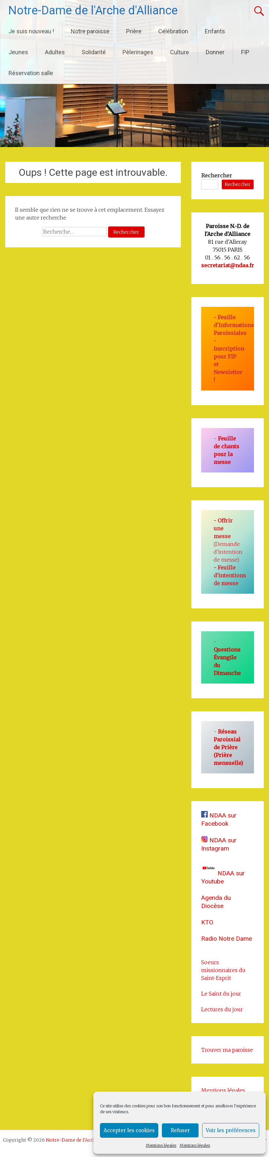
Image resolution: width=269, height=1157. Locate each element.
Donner (215, 52)
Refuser (180, 1130)
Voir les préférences (231, 1130)
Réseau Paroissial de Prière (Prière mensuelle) (228, 747)
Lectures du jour (222, 1009)
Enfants (215, 31)
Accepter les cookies (129, 1130)
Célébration (173, 31)
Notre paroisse (90, 31)
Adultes (55, 52)
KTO (207, 922)
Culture (179, 52)
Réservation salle (31, 73)
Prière (134, 31)
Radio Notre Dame (226, 938)
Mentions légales (161, 1145)
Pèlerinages (138, 52)
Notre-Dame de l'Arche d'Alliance (93, 10)
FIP (245, 52)
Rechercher (216, 175)
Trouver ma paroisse (227, 1050)
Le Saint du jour (221, 993)
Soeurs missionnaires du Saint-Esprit (223, 970)
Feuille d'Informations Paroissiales (234, 325)
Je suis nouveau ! (31, 31)
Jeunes (18, 52)
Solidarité (94, 52)
